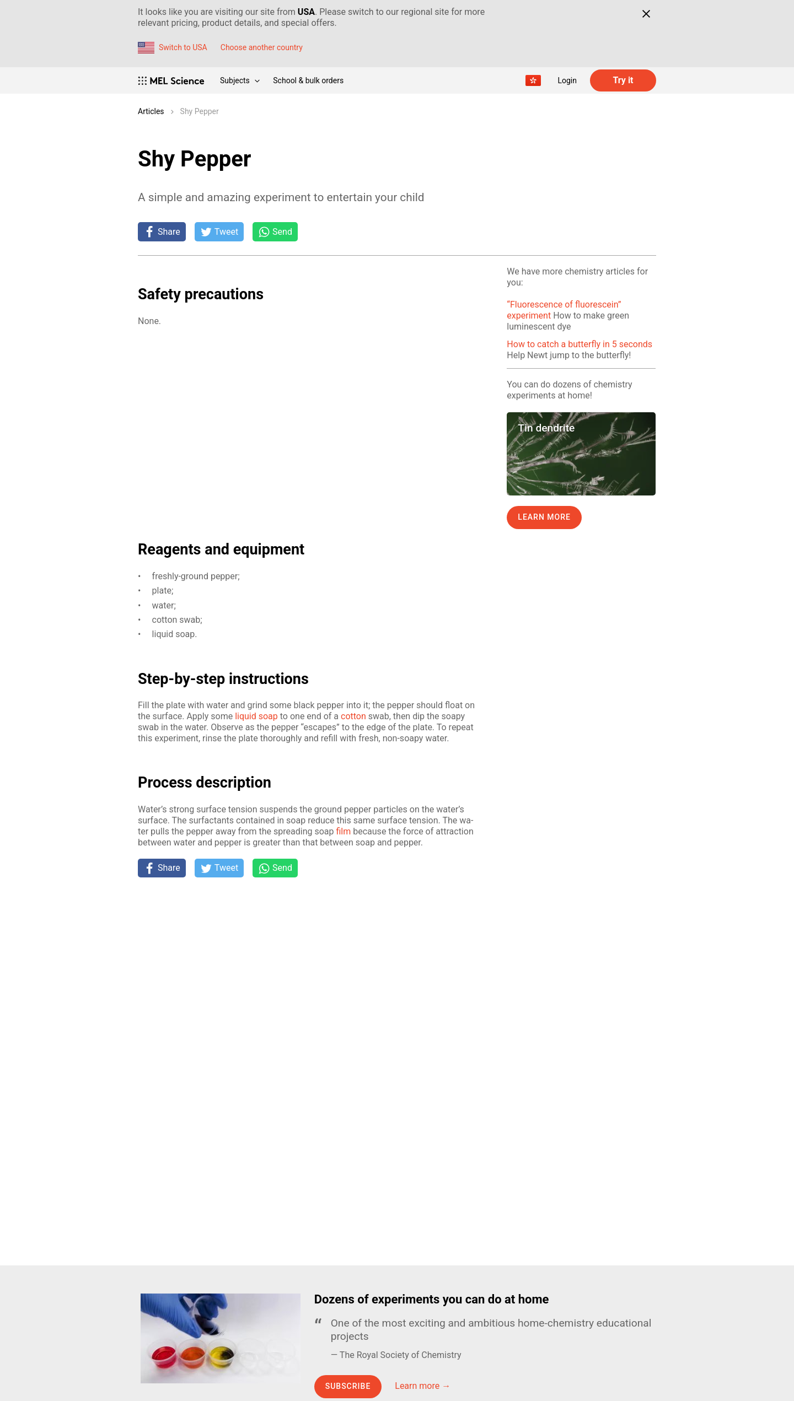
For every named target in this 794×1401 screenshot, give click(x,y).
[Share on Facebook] (162, 231)
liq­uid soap (256, 716)
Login (567, 80)
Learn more (544, 517)
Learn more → (422, 1386)
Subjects (240, 80)
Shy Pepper (199, 111)
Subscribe (348, 1386)
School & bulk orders (308, 80)
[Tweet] (219, 231)
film (343, 831)
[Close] (646, 14)
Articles (151, 111)
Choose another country (262, 47)
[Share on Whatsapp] (275, 231)
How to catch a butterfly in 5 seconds (579, 344)
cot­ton (353, 716)
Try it (623, 80)
